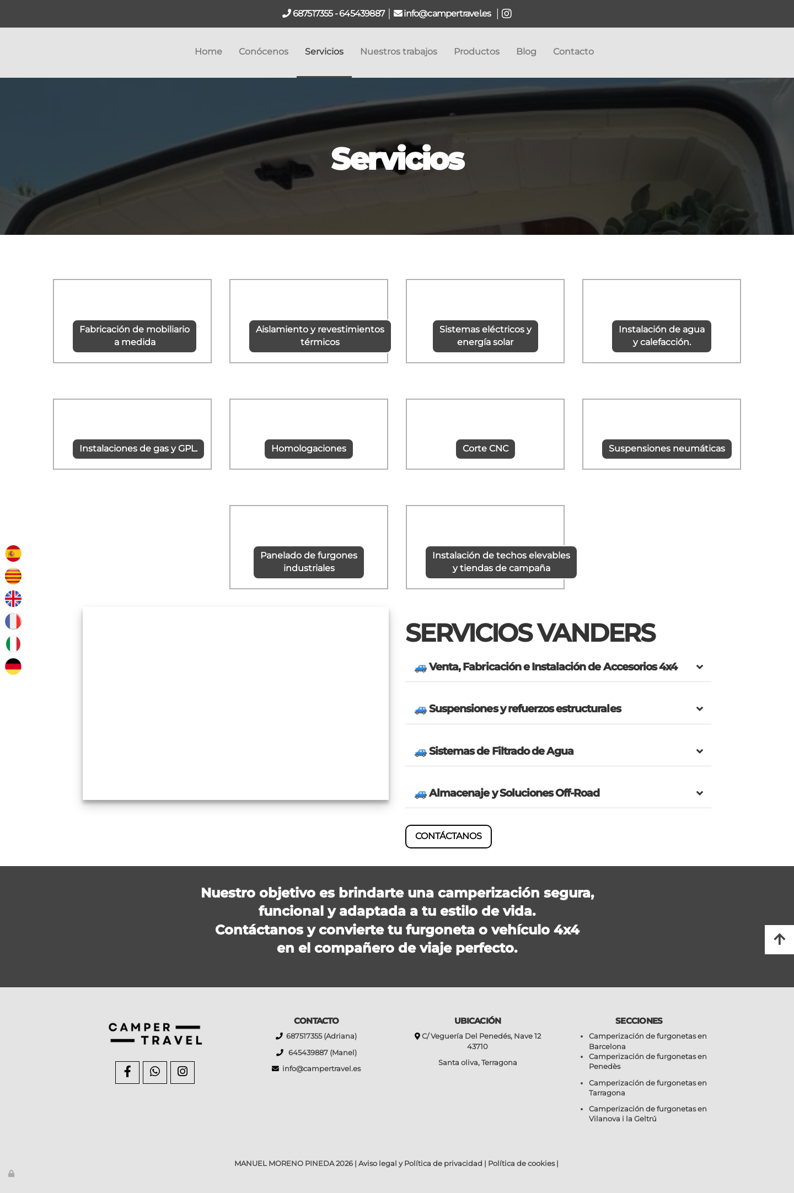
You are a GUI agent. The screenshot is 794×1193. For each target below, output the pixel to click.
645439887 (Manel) (320, 1053)
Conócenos (263, 51)
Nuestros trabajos (398, 51)
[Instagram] (182, 1072)
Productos (477, 51)
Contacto (573, 51)
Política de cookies (521, 1163)
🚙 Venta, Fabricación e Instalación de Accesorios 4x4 (545, 666)
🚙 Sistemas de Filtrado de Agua (493, 750)
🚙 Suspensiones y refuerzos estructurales (517, 708)
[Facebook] (127, 1072)
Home (208, 51)
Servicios (324, 51)
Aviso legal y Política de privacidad (420, 1163)
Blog (526, 51)
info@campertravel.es (448, 13)
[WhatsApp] (155, 1072)
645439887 (361, 13)
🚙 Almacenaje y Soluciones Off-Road (506, 792)
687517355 (312, 13)
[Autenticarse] (12, 1173)
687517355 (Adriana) (320, 1036)
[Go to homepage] (5, 52)
